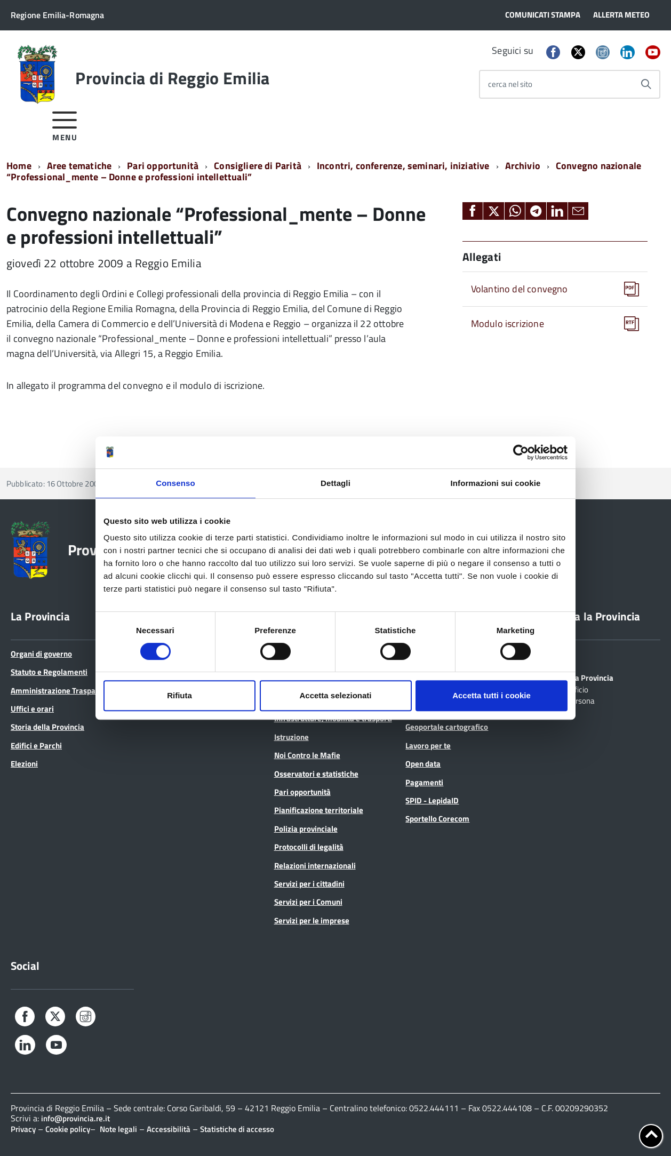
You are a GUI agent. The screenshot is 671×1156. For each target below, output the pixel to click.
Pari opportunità (162, 165)
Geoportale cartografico (446, 727)
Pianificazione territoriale (318, 810)
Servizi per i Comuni (308, 902)
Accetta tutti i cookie (491, 695)
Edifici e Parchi (36, 745)
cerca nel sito (510, 84)
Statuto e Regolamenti (49, 672)
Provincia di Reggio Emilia (172, 77)
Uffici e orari (32, 709)
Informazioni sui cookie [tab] (496, 483)
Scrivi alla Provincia (579, 677)
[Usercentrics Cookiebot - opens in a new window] (521, 452)
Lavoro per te (428, 745)
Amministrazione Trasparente (62, 690)
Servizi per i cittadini (309, 884)
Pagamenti (424, 782)
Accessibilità (168, 1129)
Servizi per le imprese (311, 920)
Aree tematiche (79, 165)
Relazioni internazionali (315, 865)
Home (18, 165)
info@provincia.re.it (75, 1118)
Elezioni (24, 764)
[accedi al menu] (64, 124)
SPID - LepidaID (432, 800)
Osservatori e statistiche (316, 774)
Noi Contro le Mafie (307, 755)
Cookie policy (67, 1129)
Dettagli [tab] (335, 483)
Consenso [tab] (175, 483)
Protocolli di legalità (309, 847)
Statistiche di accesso (237, 1129)
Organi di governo (41, 654)
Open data (423, 764)
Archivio (522, 165)
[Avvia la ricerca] (646, 84)
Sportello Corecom (437, 818)
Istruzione (291, 737)
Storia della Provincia (47, 727)
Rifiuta (179, 695)
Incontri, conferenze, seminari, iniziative (403, 165)
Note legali (118, 1129)
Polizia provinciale (306, 829)
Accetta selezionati (335, 695)
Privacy (23, 1129)
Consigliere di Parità (257, 165)
